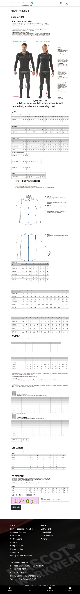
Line (30, 589)
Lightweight (46, 529)
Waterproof (45, 539)
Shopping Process (18, 532)
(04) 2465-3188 (19, 569)
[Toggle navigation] (13, 3)
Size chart (14, 552)
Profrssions (15, 535)
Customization (16, 549)
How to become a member (21, 529)
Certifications (16, 539)
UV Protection (47, 535)
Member (50, 589)
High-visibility (46, 532)
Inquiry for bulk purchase (21, 556)
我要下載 (16, 507)
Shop (10, 589)
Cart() (70, 589)
